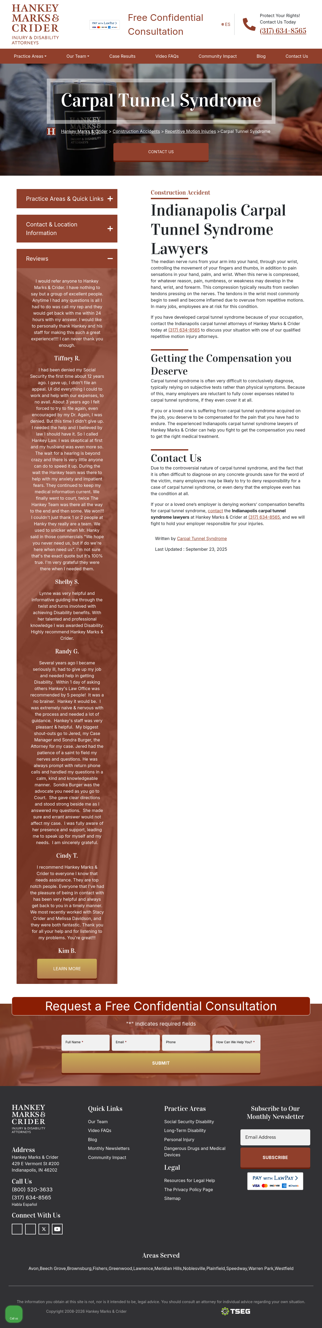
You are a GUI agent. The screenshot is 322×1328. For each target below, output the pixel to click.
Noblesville (194, 1284)
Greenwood (120, 1284)
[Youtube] (57, 1245)
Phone (171, 1058)
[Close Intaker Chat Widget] (304, 1157)
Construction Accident (180, 194)
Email (121, 1058)
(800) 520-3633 (32, 1205)
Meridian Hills (168, 1284)
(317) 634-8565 (283, 30)
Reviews (69, 274)
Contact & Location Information (69, 242)
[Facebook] (17, 1245)
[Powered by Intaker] (276, 1316)
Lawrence (143, 1284)
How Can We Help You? (235, 1058)
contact (215, 513)
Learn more (67, 984)
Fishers (100, 1284)
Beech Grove (53, 1284)
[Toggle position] (293, 1157)
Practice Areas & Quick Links (69, 206)
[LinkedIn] (30, 1245)
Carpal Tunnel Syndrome (202, 541)
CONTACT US (161, 153)
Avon (34, 1284)
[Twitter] (44, 1245)
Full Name (74, 1058)
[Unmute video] (227, 1157)
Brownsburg (79, 1284)
